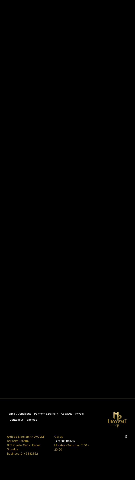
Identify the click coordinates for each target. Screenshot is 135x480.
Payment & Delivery (46, 413)
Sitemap (32, 419)
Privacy (79, 413)
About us (66, 413)
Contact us (17, 419)
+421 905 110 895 (64, 441)
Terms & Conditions (19, 413)
